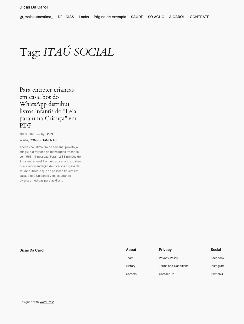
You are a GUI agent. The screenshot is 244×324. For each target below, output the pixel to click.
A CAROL (177, 17)
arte (25, 140)
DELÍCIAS (66, 17)
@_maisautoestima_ (36, 17)
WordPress (47, 302)
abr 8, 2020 (27, 134)
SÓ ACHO (156, 17)
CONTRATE (199, 17)
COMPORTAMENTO (43, 140)
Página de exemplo (110, 17)
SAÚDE (137, 17)
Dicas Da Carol (34, 7)
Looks (84, 17)
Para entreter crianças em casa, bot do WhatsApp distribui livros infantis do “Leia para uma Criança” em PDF (48, 107)
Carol (49, 134)
